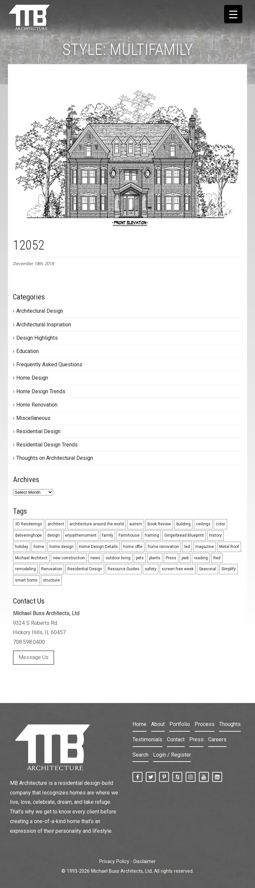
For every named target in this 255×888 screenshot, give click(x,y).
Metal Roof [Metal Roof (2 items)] (229, 546)
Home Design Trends (40, 391)
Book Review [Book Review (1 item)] (159, 524)
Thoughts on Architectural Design (54, 458)
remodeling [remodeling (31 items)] (25, 569)
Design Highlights (37, 338)
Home (139, 724)
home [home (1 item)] (39, 546)
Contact (176, 739)
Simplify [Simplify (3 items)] (228, 569)
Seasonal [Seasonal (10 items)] (207, 569)
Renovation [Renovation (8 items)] (51, 569)
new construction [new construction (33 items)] (69, 558)
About (158, 724)
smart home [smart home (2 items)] (26, 580)
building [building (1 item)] (183, 524)
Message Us (33, 657)
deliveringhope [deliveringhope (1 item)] (28, 535)
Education (27, 351)
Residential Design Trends (47, 445)
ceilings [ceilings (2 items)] (203, 524)
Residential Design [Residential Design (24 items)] (84, 569)
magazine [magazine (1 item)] (204, 546)
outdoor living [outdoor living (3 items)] (118, 558)
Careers (217, 739)
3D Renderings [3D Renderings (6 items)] (28, 524)
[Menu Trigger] (233, 14)
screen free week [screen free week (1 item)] (178, 569)
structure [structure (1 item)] (51, 580)
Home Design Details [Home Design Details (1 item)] (98, 546)
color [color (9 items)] (220, 524)
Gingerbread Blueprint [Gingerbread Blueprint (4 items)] (184, 535)
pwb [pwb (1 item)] (185, 558)
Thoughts (230, 724)
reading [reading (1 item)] (201, 558)
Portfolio (179, 724)
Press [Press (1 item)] (171, 558)
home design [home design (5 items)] (61, 546)
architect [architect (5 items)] (55, 524)
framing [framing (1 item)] (152, 535)
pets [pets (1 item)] (140, 558)
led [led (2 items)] (187, 546)
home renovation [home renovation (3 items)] (163, 546)
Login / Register (172, 755)
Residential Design (38, 431)
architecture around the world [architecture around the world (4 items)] (96, 524)
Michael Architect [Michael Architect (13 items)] (31, 558)
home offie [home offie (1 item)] (132, 546)
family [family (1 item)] (107, 535)
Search (140, 755)
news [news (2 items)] (95, 558)
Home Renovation (36, 405)
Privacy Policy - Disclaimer (127, 861)
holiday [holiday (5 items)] (21, 546)
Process (204, 724)
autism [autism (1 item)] (135, 524)
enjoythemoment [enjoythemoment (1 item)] (81, 535)
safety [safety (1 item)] (150, 569)
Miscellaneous (33, 418)
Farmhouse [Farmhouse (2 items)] (129, 535)
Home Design (32, 378)
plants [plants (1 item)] (154, 558)
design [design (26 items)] (53, 535)
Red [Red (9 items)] (216, 558)
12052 (28, 245)
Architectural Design (39, 311)
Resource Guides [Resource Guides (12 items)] (123, 569)
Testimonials (147, 739)
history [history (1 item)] (215, 535)
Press (196, 739)
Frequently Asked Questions (49, 364)
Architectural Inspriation (43, 324)
